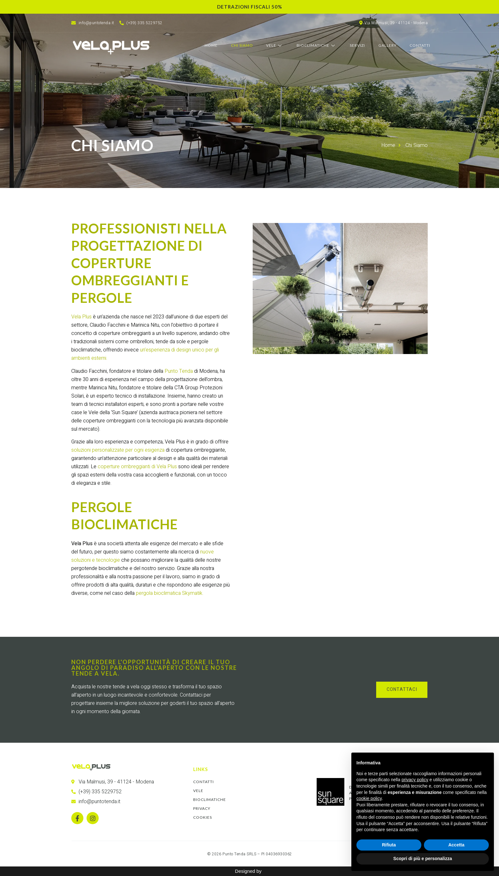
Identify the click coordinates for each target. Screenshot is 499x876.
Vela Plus (81, 317)
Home (214, 45)
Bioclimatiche (319, 45)
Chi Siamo (245, 45)
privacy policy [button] (415, 779)
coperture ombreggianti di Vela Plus (137, 466)
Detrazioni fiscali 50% (249, 7)
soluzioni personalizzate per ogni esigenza (118, 450)
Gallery (388, 45)
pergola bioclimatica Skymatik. (169, 593)
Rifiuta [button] (389, 844)
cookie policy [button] (369, 798)
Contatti (420, 45)
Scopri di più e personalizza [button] (422, 858)
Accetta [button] (456, 844)
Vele (277, 45)
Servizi (359, 45)
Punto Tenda (179, 371)
